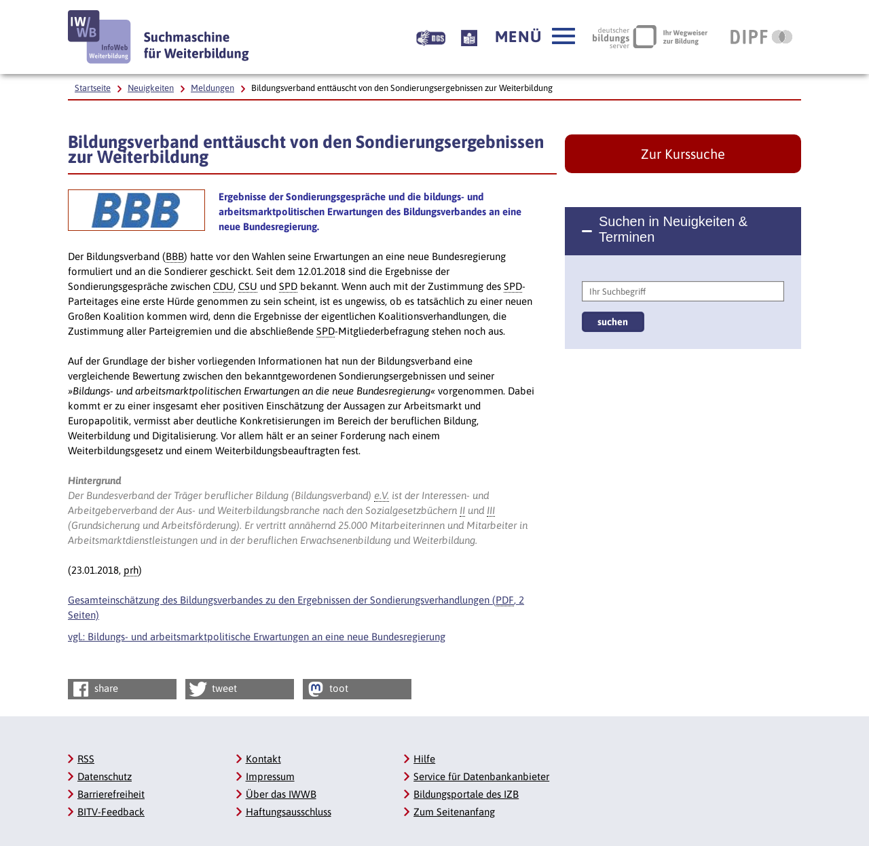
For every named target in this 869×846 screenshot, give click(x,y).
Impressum (270, 776)
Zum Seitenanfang (454, 811)
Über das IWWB (281, 794)
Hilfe (424, 759)
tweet (212, 689)
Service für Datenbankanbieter (481, 776)
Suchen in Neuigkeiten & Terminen (673, 229)
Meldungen (212, 88)
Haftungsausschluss (288, 811)
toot (326, 689)
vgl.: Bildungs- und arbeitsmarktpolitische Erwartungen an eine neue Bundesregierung (256, 636)
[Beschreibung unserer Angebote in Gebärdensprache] (430, 36)
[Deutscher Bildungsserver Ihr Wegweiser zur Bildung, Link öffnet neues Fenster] (650, 36)
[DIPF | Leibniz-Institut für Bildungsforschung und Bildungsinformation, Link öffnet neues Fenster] (761, 36)
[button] (535, 37)
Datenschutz (104, 776)
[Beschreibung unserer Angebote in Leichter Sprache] (469, 36)
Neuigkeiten (151, 88)
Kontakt (263, 759)
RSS (85, 759)
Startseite (93, 88)
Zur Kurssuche (683, 154)
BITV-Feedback (111, 811)
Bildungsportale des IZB (466, 794)
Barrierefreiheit (111, 794)
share (94, 689)
